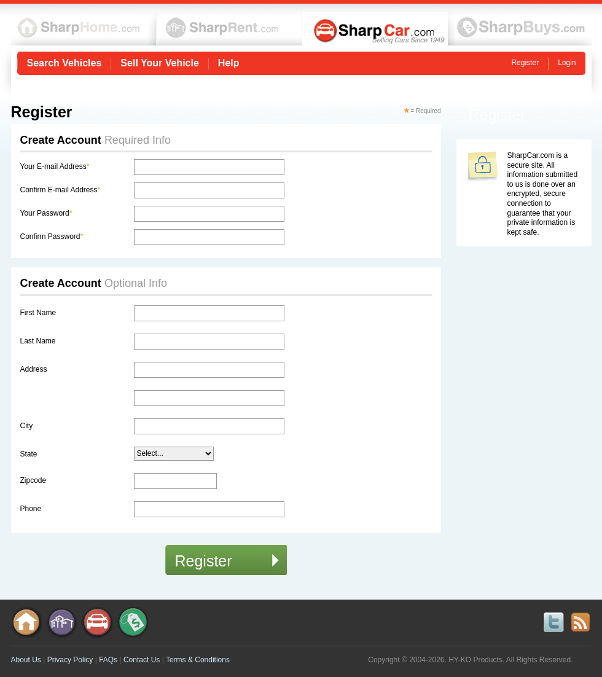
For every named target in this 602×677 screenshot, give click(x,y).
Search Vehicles (64, 63)
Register (525, 62)
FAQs (108, 659)
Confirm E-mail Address (60, 190)
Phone (31, 508)
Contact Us (141, 659)
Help (229, 63)
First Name (38, 312)
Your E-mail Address (55, 166)
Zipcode (33, 480)
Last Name (38, 341)
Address (33, 369)
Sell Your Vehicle (159, 63)
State (28, 454)
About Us (26, 659)
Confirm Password (52, 236)
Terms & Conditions (198, 659)
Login (567, 62)
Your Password (46, 213)
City (26, 425)
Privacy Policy (70, 659)
